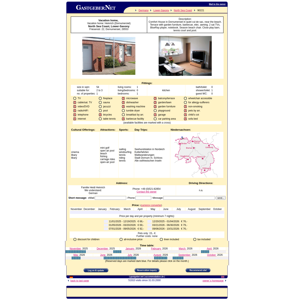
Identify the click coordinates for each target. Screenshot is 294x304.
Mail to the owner (217, 4)
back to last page (77, 280)
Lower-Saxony (161, 10)
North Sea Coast (183, 10)
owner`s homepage (215, 280)
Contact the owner (146, 191)
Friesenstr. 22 (96, 29)
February (156, 248)
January (130, 248)
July (130, 255)
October (211, 255)
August (158, 255)
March (182, 248)
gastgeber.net (137, 277)
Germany (144, 10)
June (103, 255)
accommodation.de (154, 277)
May (76, 255)
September (184, 255)
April (209, 248)
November (76, 248)
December (103, 248)
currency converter (151, 205)
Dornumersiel (113, 29)
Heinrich (100, 187)
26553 (124, 29)
